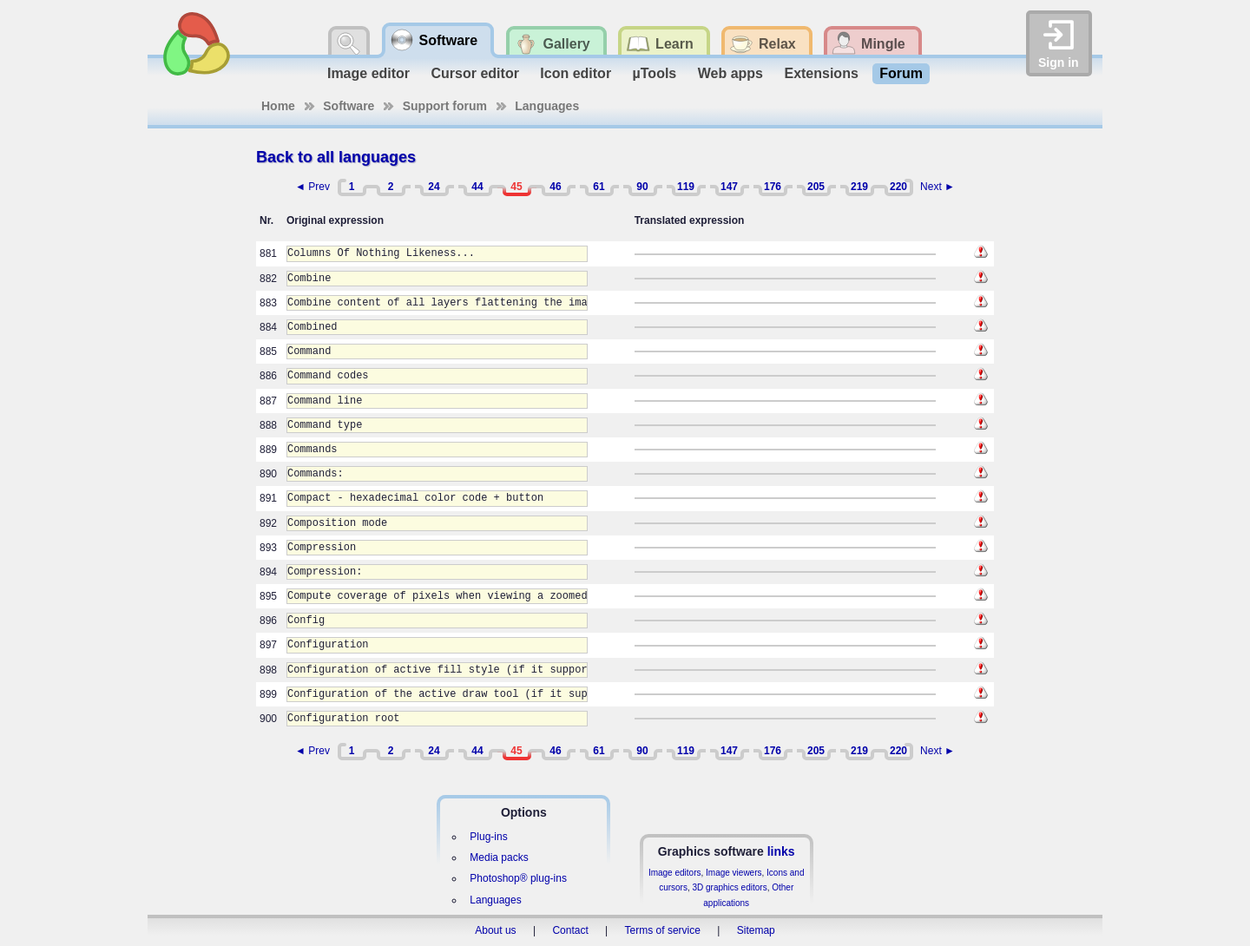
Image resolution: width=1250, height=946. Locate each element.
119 (685, 187)
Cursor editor (475, 73)
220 (898, 187)
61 (598, 187)
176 (772, 187)
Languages (547, 106)
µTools (655, 73)
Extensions (821, 73)
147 (729, 187)
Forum (901, 73)
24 (433, 187)
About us (495, 930)
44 (477, 187)
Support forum (445, 106)
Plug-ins (488, 837)
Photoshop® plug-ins (518, 878)
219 (859, 187)
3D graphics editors (729, 887)
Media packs (499, 857)
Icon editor (575, 73)
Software (348, 106)
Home (278, 106)
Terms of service (663, 930)
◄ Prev (312, 187)
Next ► (937, 187)
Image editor (368, 73)
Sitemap (756, 930)
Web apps (730, 73)
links (781, 851)
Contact (570, 930)
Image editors (674, 872)
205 (816, 187)
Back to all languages (336, 157)
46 (555, 187)
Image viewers (733, 872)
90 (642, 187)
